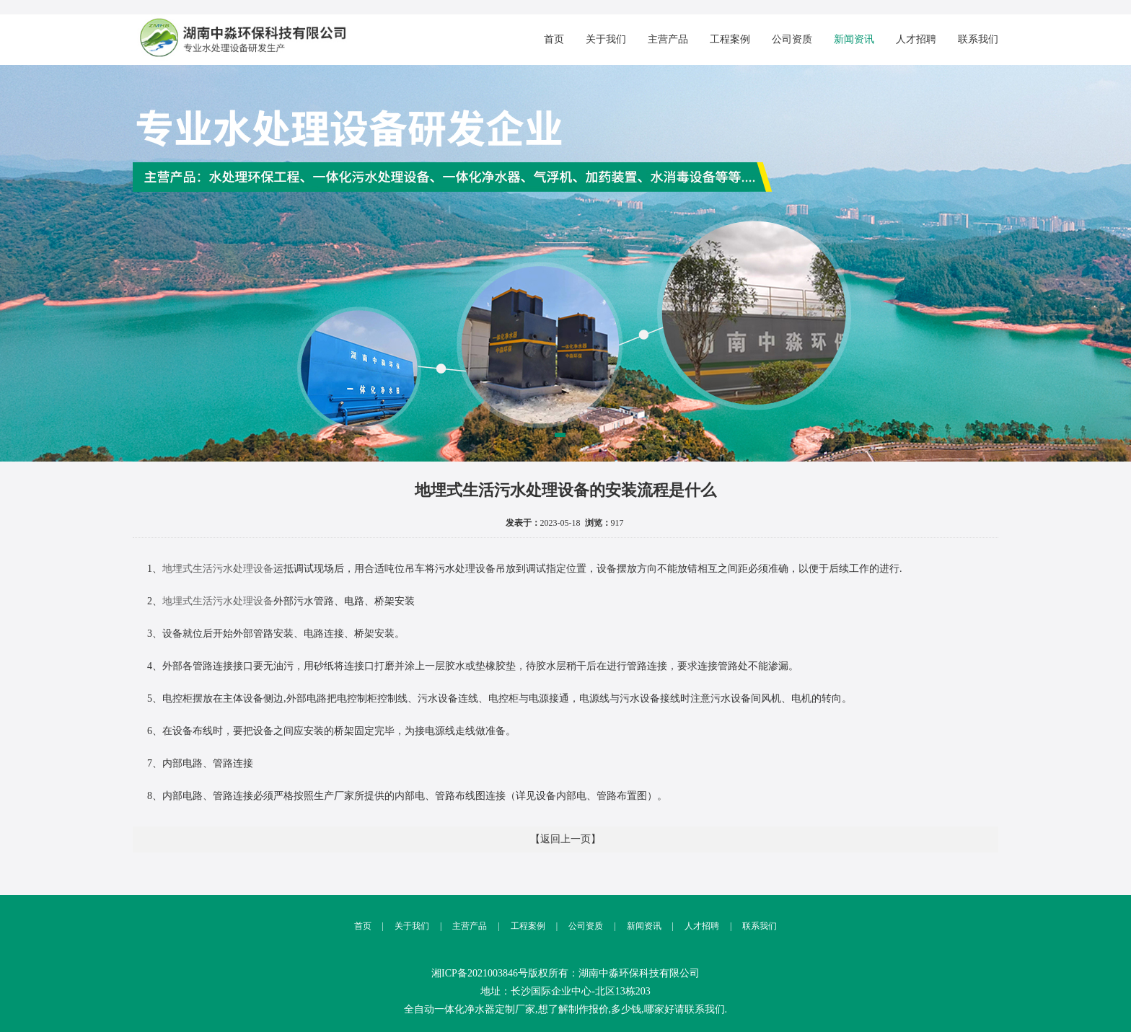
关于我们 (606, 39)
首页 (554, 39)
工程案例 (730, 39)
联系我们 (978, 39)
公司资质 (792, 39)
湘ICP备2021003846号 (479, 973)
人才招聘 (916, 39)
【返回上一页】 (565, 839)
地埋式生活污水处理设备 (217, 568)
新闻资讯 (854, 39)
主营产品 (668, 39)
